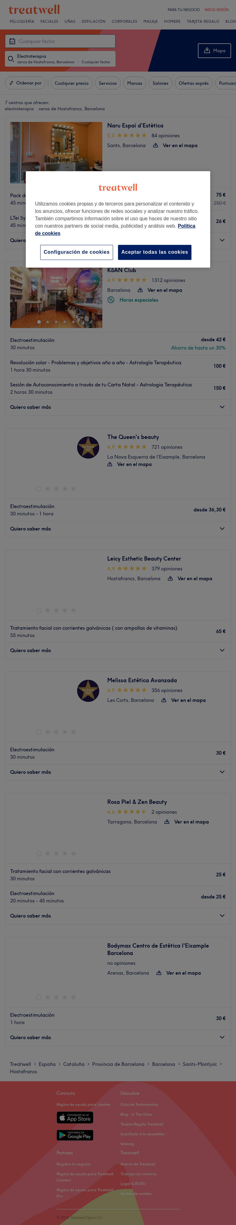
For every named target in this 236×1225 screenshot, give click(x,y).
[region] (118, 219)
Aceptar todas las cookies (154, 252)
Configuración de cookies (77, 252)
